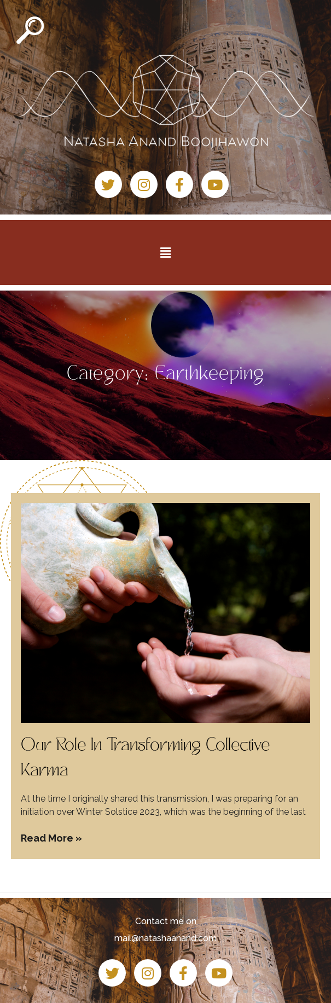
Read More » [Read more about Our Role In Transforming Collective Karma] (51, 838)
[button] (165, 252)
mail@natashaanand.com (165, 938)
